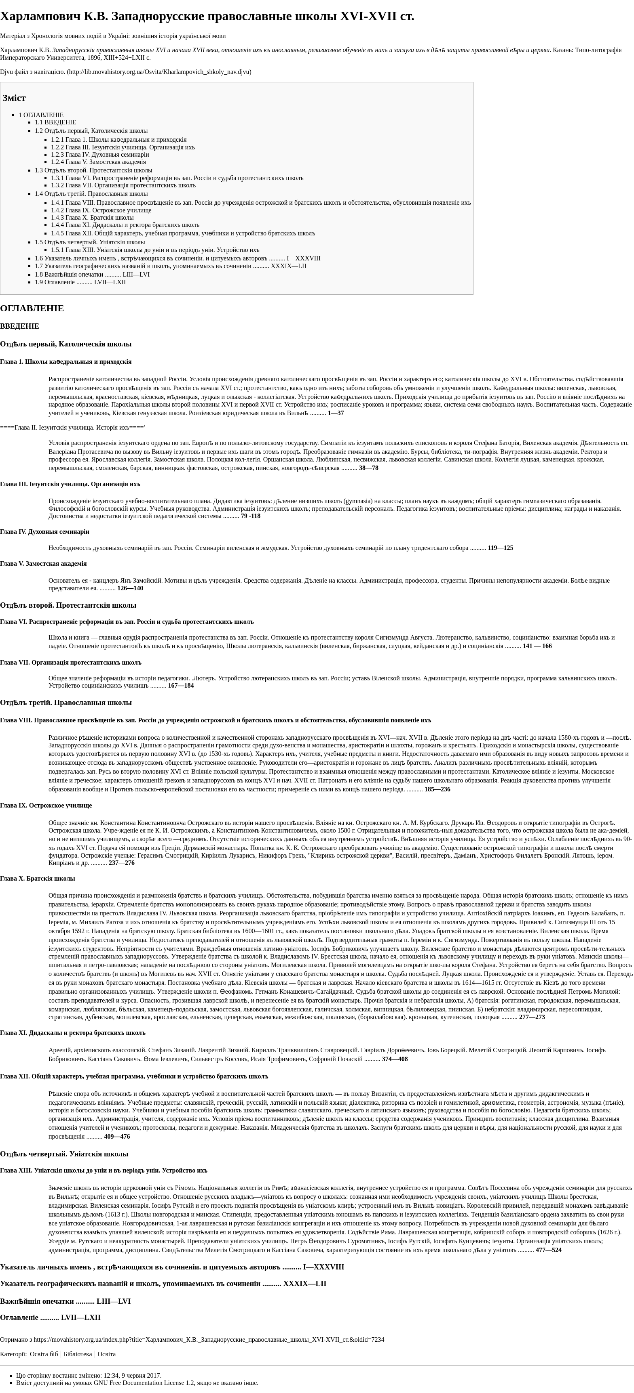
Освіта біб (44, 1354)
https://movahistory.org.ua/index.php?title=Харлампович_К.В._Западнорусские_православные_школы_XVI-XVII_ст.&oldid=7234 (209, 1339)
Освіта (107, 1354)
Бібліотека (77, 1354)
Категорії (12, 1354)
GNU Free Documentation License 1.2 (144, 1382)
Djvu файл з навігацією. (33, 71)
